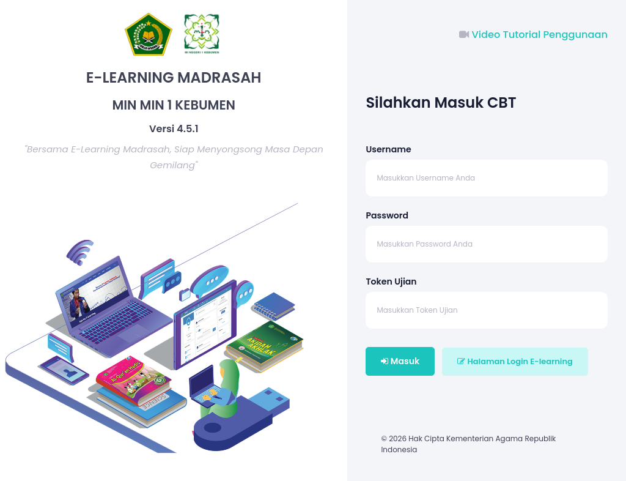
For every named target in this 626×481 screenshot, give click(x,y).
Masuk (400, 361)
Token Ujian (391, 281)
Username (388, 149)
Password (387, 215)
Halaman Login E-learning (514, 361)
